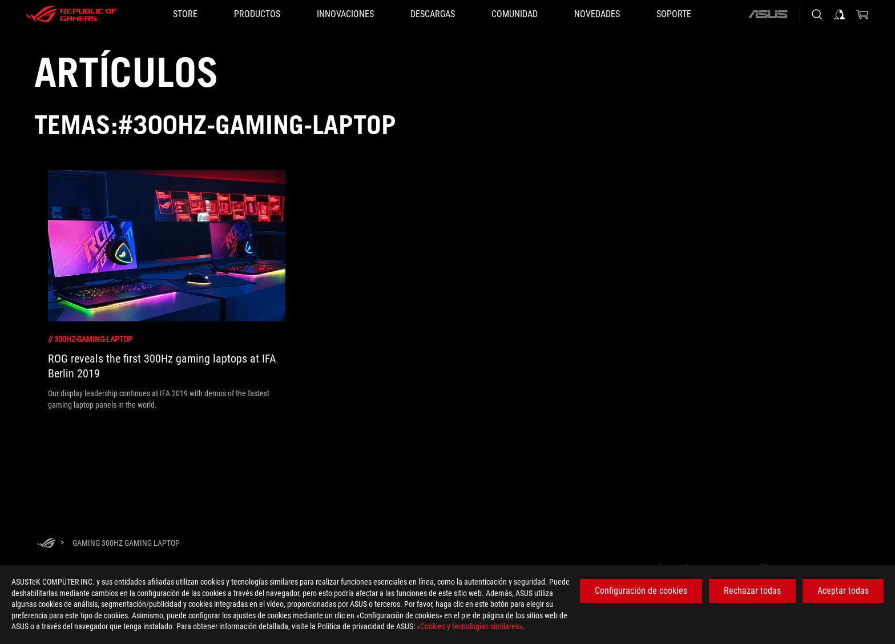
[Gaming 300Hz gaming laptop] (126, 543)
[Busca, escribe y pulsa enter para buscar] (817, 14)
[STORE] (185, 14)
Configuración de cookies (641, 590)
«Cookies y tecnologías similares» (469, 626)
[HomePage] (46, 544)
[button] (257, 14)
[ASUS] (768, 14)
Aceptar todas (843, 590)
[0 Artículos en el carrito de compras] (862, 14)
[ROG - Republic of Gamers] (71, 14)
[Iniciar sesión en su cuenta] (839, 14)
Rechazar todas (752, 590)
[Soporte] (673, 14)
